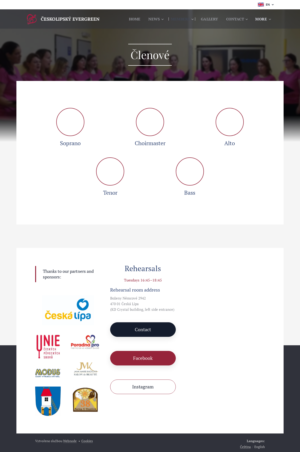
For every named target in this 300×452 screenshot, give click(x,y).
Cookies (87, 441)
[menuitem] (131, 19)
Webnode (70, 441)
